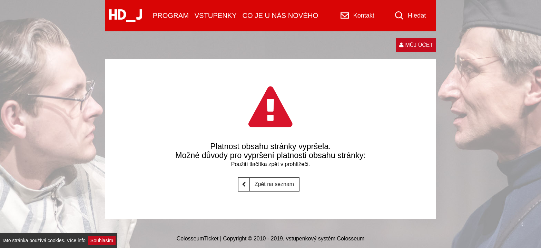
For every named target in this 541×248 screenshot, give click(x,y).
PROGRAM (171, 15)
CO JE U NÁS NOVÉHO (280, 15)
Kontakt (363, 15)
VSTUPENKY (216, 15)
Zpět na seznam (266, 184)
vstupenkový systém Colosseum (325, 238)
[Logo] (125, 15)
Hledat (417, 15)
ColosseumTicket (198, 238)
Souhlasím (101, 240)
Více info (76, 240)
